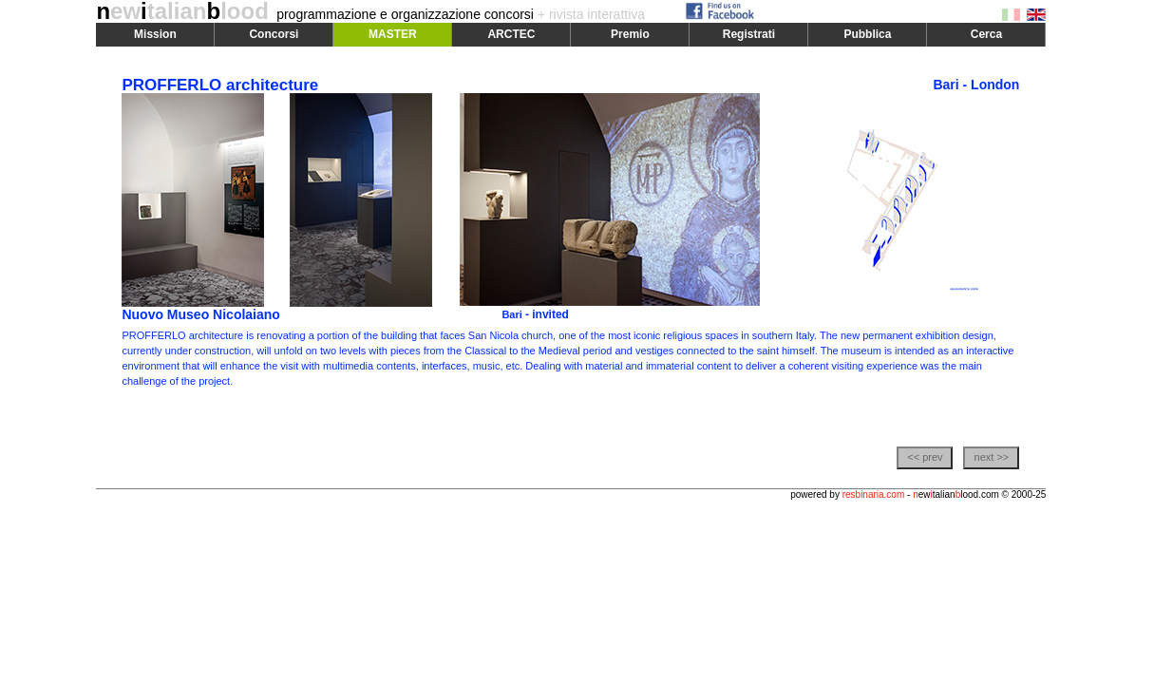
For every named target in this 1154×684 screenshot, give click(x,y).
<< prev (924, 457)
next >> (992, 457)
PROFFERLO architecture (220, 85)
